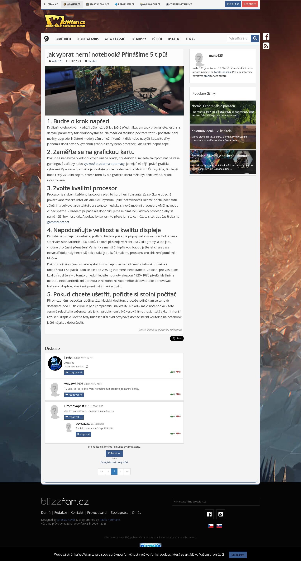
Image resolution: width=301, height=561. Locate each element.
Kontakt (77, 512)
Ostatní (174, 38)
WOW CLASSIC (114, 38)
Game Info (63, 38)
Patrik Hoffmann (110, 519)
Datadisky (138, 38)
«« (102, 471)
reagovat (83, 434)
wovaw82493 (73, 384)
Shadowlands (88, 38)
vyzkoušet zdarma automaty (104, 164)
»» (127, 471)
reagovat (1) (74, 417)
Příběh (157, 38)
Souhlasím (238, 555)
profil (207, 76)
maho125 (56, 61)
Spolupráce (119, 512)
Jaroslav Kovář (66, 519)
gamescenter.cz (58, 222)
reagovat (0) (74, 372)
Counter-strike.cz (179, 4)
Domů (46, 512)
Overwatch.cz (150, 4)
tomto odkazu (222, 72)
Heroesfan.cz (124, 4)
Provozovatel (97, 512)
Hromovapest (74, 406)
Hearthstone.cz (97, 4)
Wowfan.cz (72, 4)
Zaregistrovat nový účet (114, 462)
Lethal (68, 358)
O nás (190, 38)
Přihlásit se (233, 4)
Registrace (250, 4)
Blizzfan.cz (51, 4)
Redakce (60, 512)
